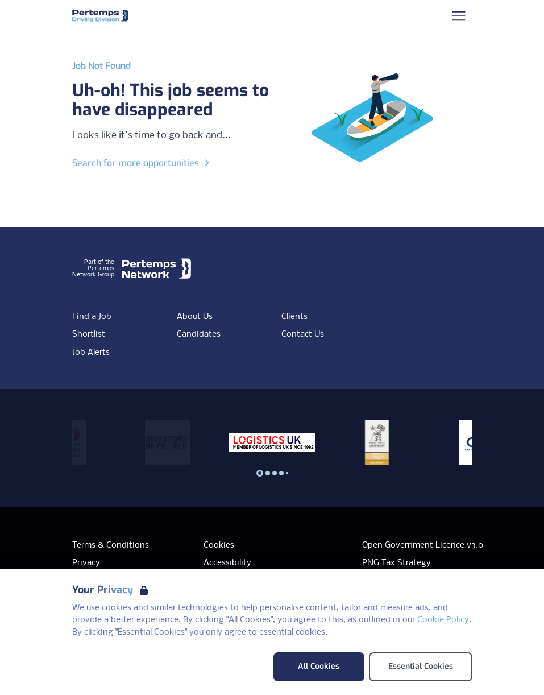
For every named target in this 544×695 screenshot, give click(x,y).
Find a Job (91, 316)
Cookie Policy (443, 619)
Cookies (219, 545)
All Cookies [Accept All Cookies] (318, 666)
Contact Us (302, 334)
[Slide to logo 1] (267, 473)
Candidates (199, 334)
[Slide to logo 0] (259, 473)
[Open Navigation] (458, 16)
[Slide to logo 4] (287, 473)
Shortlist (88, 334)
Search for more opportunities (142, 163)
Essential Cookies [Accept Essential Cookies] (420, 666)
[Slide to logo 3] (281, 473)
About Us (195, 316)
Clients (294, 316)
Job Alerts (91, 352)
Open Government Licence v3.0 (422, 545)
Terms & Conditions (110, 545)
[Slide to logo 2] (274, 473)
